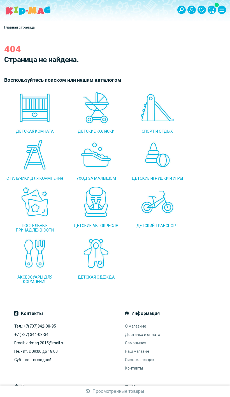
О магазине (135, 274)
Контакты (134, 316)
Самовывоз (135, 291)
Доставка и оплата (142, 282)
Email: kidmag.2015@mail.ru (39, 291)
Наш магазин (137, 299)
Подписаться (84, 347)
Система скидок (139, 307)
